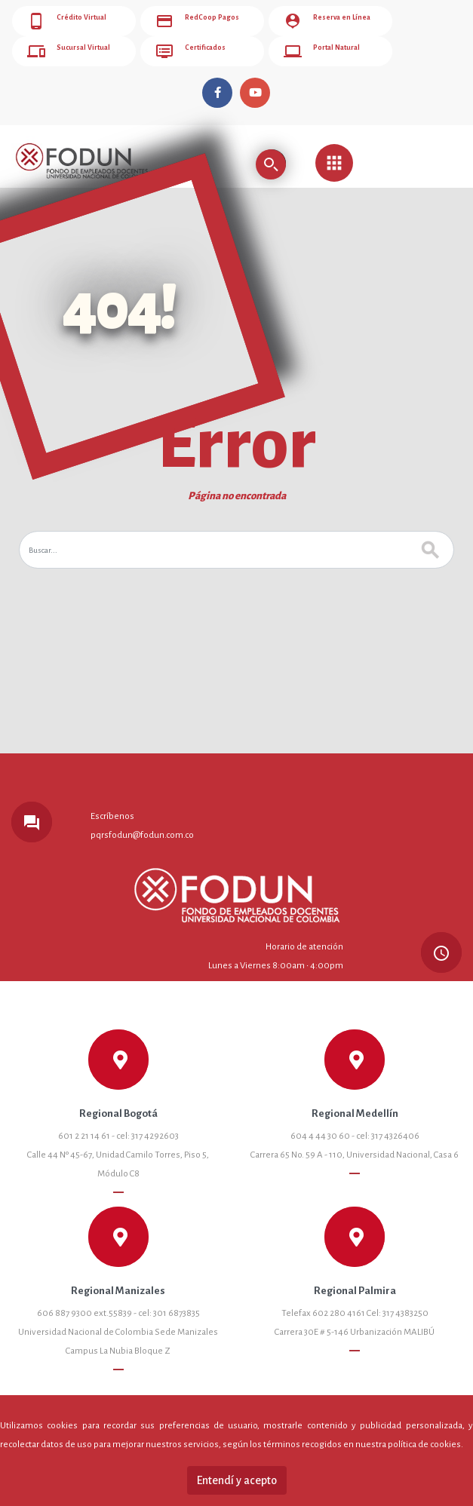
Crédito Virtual (66, 21)
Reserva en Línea (327, 21)
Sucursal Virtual (68, 51)
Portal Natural (322, 51)
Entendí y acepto (237, 1480)
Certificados (190, 51)
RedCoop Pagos (197, 21)
